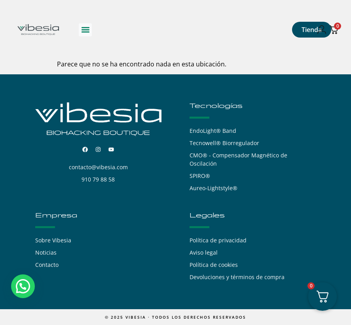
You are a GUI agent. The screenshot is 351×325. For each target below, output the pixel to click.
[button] (85, 29)
